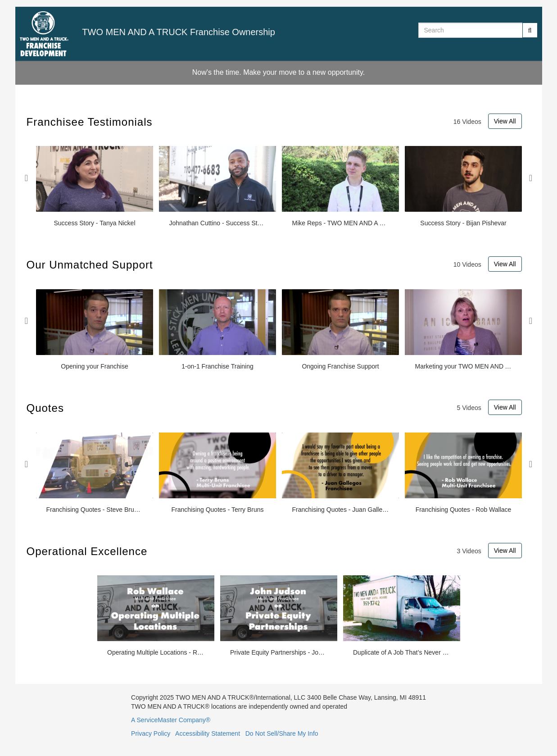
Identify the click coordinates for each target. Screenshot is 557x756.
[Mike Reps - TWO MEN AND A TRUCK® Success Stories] (340, 187)
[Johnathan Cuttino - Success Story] (217, 187)
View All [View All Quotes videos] (505, 407)
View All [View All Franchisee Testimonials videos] (505, 121)
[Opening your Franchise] (94, 330)
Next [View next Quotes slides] (530, 464)
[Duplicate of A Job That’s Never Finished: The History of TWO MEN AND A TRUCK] (401, 616)
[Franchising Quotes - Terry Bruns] (217, 473)
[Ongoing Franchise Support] (340, 330)
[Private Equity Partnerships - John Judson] (278, 616)
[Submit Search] (530, 30)
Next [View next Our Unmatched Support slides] (530, 320)
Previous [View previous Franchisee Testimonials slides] (26, 177)
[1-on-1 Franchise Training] (217, 330)
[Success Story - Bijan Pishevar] (463, 187)
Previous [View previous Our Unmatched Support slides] (26, 320)
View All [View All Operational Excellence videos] (505, 550)
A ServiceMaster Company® (170, 720)
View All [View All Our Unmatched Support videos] (505, 264)
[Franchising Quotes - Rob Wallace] (463, 473)
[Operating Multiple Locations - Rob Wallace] (155, 616)
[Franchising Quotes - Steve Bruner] (94, 473)
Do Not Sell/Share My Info (281, 733)
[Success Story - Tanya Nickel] (94, 187)
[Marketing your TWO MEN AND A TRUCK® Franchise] (463, 330)
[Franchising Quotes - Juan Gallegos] (340, 473)
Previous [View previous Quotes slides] (26, 464)
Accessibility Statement (207, 733)
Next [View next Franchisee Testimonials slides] (530, 177)
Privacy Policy (150, 733)
